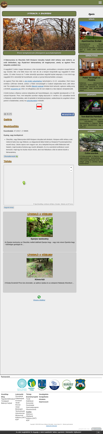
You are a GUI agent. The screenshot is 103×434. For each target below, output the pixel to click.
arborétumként (32, 101)
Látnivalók (19, 396)
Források (18, 402)
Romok (17, 407)
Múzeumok (19, 417)
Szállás (29, 414)
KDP (17, 421)
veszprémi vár (16, 89)
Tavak (17, 405)
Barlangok (19, 411)
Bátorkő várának (37, 86)
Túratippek (5, 403)
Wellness (29, 416)
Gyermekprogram (32, 409)
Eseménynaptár (32, 399)
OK (98, 432)
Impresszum (43, 404)
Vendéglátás (43, 396)
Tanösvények (20, 413)
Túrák (28, 401)
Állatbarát (29, 418)
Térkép (28, 396)
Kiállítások (29, 403)
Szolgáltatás (43, 399)
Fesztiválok (30, 407)
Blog (3, 399)
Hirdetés (42, 401)
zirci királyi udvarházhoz (33, 81)
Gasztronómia (31, 411)
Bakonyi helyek (6, 405)
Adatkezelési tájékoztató (73, 432)
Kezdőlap (4, 396)
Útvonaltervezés (11, 219)
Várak (17, 409)
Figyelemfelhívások (8, 401)
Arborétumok (20, 415)
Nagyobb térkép (9, 270)
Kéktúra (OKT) (20, 419)
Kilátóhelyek (19, 400)
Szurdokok (19, 398)
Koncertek (29, 405)
